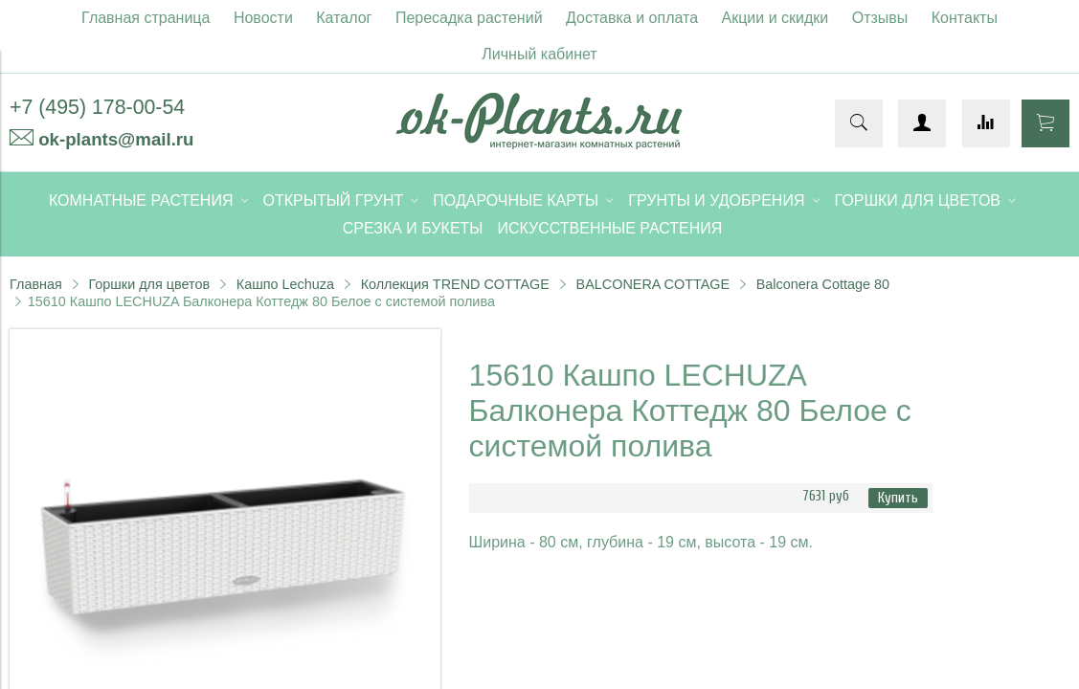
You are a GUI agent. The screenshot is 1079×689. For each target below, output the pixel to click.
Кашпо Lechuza (285, 284)
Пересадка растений (469, 18)
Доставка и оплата (632, 18)
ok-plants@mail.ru (115, 139)
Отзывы (880, 18)
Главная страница (145, 18)
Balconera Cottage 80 (822, 284)
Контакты (965, 18)
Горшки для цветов (149, 284)
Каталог (343, 18)
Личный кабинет (539, 54)
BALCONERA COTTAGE (653, 284)
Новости (263, 18)
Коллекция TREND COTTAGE (455, 284)
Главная (36, 284)
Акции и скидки (775, 18)
